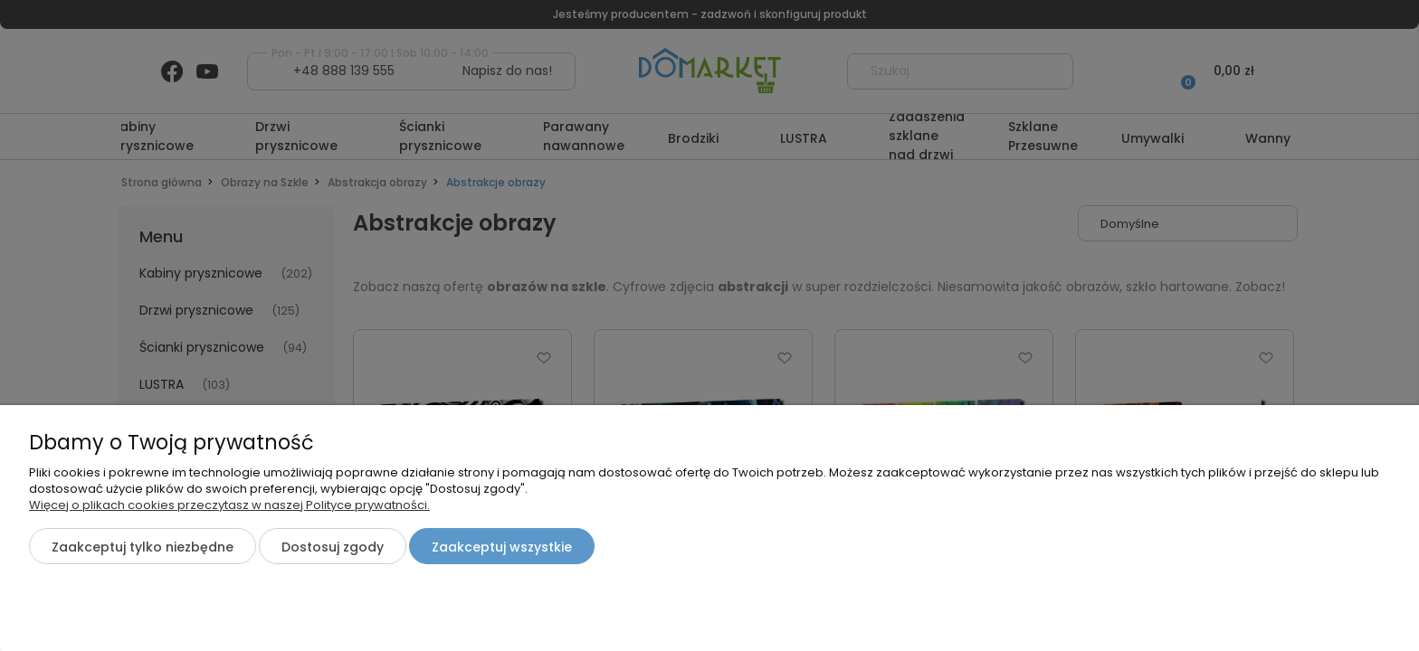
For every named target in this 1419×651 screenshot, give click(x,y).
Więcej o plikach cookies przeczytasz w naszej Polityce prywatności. (229, 505)
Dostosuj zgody (332, 547)
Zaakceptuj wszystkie (502, 547)
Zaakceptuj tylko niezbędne (142, 547)
